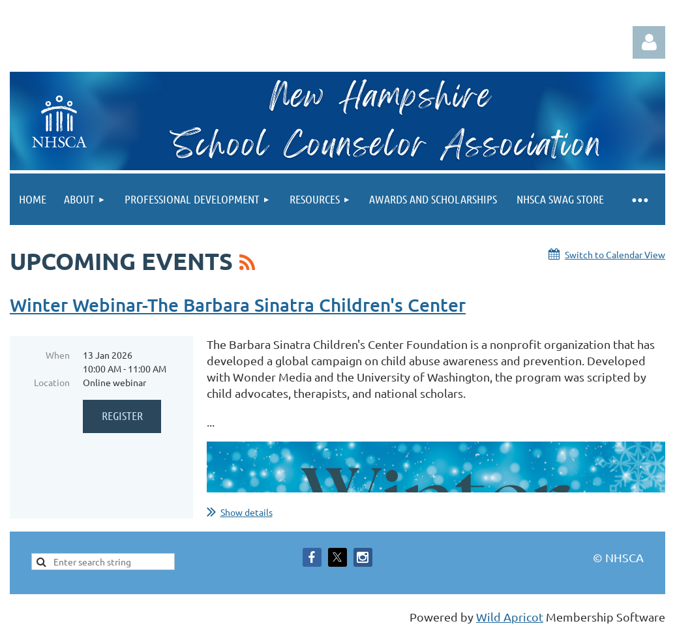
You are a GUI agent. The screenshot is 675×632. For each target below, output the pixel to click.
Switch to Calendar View (615, 254)
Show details (246, 512)
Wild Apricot (509, 617)
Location (52, 382)
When (58, 355)
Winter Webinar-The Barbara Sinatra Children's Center (238, 304)
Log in (649, 42)
